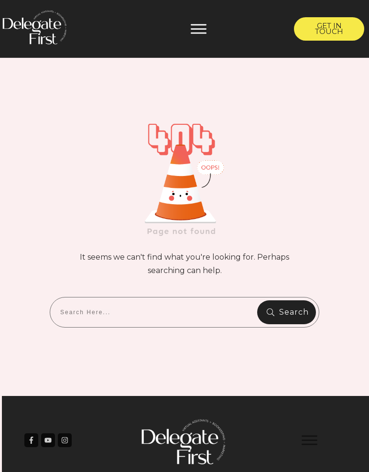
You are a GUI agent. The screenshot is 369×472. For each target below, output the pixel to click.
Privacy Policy (254, 456)
